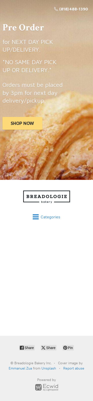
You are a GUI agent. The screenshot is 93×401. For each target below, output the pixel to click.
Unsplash (48, 368)
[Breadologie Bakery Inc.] (46, 197)
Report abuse (73, 368)
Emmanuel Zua (20, 368)
